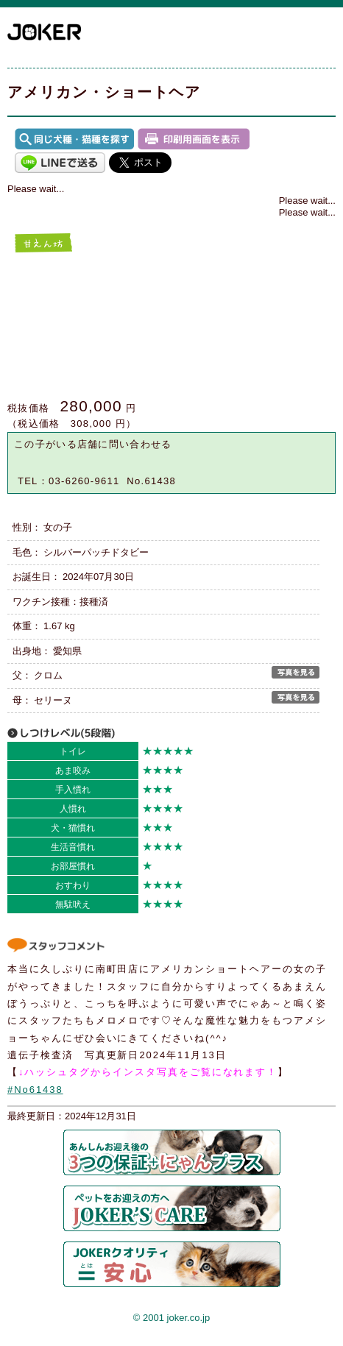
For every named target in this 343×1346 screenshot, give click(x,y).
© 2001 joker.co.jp (171, 1317)
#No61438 (35, 1089)
